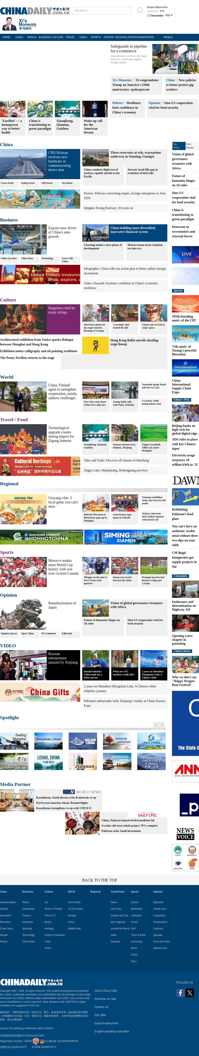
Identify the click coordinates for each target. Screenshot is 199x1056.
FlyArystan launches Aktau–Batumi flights (62, 802)
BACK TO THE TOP (99, 880)
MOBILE (168, 37)
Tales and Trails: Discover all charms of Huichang (116, 460)
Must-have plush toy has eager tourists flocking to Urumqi (94, 327)
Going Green (28, 183)
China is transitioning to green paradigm (183, 214)
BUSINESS (45, 37)
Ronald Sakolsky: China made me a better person (93, 674)
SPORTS (96, 37)
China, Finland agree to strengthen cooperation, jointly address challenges (62, 391)
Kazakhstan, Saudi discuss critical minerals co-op (66, 797)
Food (22, 419)
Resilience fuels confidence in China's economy (126, 107)
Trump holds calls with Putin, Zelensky (123, 403)
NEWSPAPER (144, 37)
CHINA (19, 37)
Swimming (136, 941)
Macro (25, 902)
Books (48, 922)
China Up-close (9, 258)
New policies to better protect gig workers (181, 84)
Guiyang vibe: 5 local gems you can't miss (63, 502)
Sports (7, 552)
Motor (134, 948)
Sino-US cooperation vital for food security (145, 622)
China (170, 80)
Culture (8, 299)
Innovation (5, 915)
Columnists (180, 575)
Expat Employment (106, 1023)
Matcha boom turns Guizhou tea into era (145, 246)
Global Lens (159, 908)
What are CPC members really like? (124, 673)
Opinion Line (160, 948)
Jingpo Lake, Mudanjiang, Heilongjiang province (116, 470)
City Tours (116, 908)
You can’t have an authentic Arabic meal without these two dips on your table (185, 536)
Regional (9, 483)
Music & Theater (53, 908)
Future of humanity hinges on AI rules (102, 622)
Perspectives (160, 922)
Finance (26, 915)
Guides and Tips (119, 915)
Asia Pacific (74, 902)
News (114, 902)
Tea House (67, 183)
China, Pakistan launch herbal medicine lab (128, 820)
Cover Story (6, 928)
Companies (28, 908)
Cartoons (158, 928)
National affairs (8, 902)
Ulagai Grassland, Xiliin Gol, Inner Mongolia (151, 447)
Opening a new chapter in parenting (182, 639)
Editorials (67, 633)
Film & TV (50, 915)
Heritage (49, 928)
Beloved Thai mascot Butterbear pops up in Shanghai (95, 517)
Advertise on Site (105, 998)
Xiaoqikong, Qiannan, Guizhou (95, 446)
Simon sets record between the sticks (122, 579)
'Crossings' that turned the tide (121, 326)
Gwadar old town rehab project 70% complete (130, 825)
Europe (72, 915)
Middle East (74, 928)
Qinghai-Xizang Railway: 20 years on (108, 208)
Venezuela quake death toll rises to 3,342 (154, 386)
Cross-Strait (7, 183)
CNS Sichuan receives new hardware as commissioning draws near (59, 161)
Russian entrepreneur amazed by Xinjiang (63, 658)
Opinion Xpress (9, 633)
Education (5, 922)
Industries (27, 922)
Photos (4, 941)
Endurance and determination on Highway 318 (184, 605)
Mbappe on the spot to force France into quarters (95, 580)
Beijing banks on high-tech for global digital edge (184, 429)
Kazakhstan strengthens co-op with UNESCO (63, 808)
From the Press (161, 941)
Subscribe (152, 11)
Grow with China (67, 260)
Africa (71, 922)
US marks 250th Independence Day (151, 402)
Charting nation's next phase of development (103, 246)
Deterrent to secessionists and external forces (183, 231)
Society (4, 908)
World (6, 377)
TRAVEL (70, 37)
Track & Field (138, 935)
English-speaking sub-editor (112, 1031)
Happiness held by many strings (61, 310)
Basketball (136, 908)
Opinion (154, 103)
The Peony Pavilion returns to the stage (27, 357)
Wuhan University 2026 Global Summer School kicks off (153, 516)
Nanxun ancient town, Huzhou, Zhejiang (124, 446)
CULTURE (57, 37)
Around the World (120, 928)
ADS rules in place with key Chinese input (185, 444)
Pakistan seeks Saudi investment (121, 831)
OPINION (109, 37)
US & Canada (75, 908)
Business (9, 219)
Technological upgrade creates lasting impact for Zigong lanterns (61, 434)
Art (46, 902)
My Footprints (118, 922)
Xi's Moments (122, 80)
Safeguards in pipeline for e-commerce (129, 48)
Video (48, 941)
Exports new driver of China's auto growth (62, 232)
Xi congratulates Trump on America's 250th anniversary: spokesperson (135, 84)
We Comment (48, 633)
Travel (6, 419)
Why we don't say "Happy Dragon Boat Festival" (184, 681)
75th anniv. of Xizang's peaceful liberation (184, 350)
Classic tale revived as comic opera (153, 326)
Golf (133, 928)
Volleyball (136, 915)
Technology (47, 258)
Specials (115, 941)
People (4, 935)
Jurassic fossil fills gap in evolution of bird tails (143, 171)
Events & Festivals (55, 935)
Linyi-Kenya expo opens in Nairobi (122, 516)
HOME (6, 37)
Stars (134, 961)
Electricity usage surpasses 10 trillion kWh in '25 (185, 460)
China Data (27, 258)
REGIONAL (121, 37)
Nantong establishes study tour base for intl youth (154, 500)
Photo (48, 948)
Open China (27, 633)
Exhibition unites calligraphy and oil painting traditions (38, 351)
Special (178, 290)
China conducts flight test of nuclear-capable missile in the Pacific (102, 173)
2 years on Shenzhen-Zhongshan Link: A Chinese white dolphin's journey (153, 676)
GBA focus (47, 183)
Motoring (27, 928)
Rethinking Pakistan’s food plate (182, 514)
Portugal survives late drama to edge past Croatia (153, 580)
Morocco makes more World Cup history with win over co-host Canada (63, 567)
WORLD (32, 37)
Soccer (134, 902)
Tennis (134, 922)
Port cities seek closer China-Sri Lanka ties (95, 403)
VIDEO (83, 37)
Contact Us (101, 1007)
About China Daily (105, 990)
